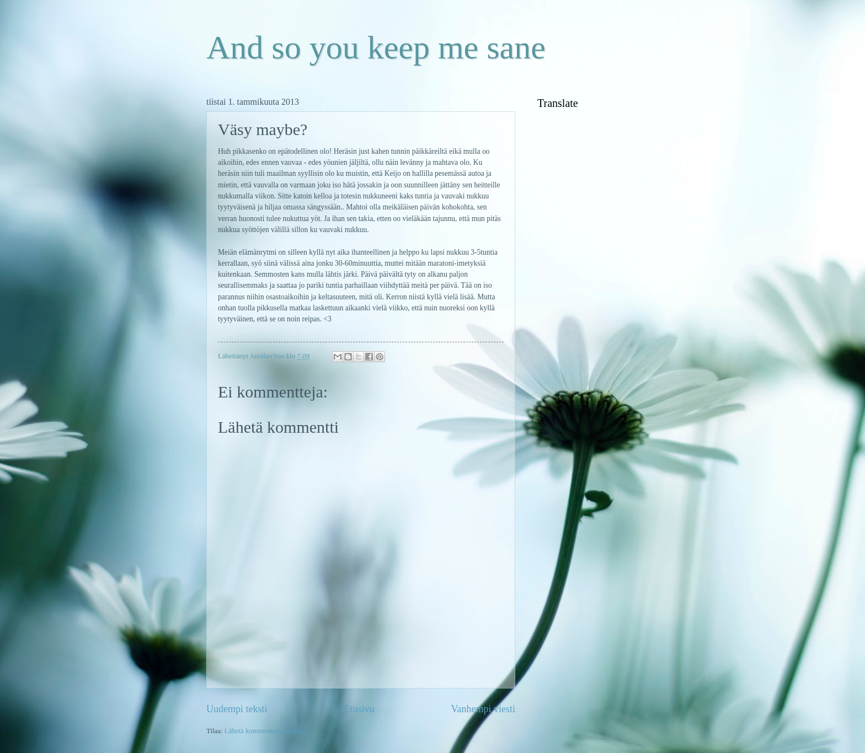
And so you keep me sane (376, 47)
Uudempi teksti (237, 708)
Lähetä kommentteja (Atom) (265, 731)
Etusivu (359, 708)
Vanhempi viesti (483, 708)
